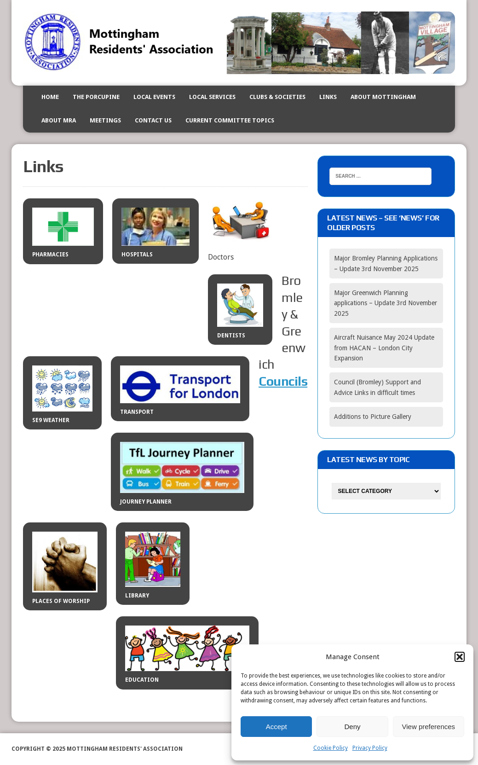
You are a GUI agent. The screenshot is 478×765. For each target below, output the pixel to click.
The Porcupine (96, 96)
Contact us (153, 120)
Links (328, 96)
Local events (154, 96)
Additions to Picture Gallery (372, 416)
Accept (276, 726)
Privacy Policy (369, 748)
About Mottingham (383, 96)
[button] (459, 656)
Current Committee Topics (229, 120)
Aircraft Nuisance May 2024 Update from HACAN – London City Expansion (384, 348)
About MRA (58, 120)
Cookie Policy (330, 748)
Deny (352, 726)
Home (50, 96)
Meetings (105, 120)
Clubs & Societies (277, 96)
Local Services (212, 96)
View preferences (428, 726)
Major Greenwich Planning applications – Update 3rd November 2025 (385, 303)
